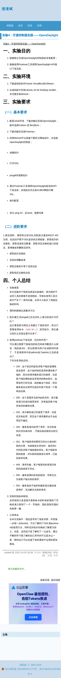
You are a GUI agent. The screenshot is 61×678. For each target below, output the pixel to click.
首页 (20, 25)
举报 (55, 555)
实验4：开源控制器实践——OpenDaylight (24, 43)
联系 (30, 25)
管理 (39, 25)
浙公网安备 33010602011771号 (19, 669)
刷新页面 (44, 580)
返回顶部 (55, 580)
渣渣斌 (7, 9)
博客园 (10, 25)
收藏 (49, 555)
